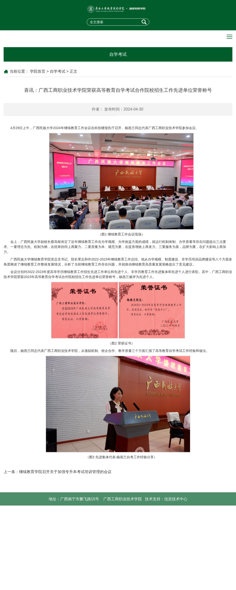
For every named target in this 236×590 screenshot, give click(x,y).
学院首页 (37, 71)
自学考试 (57, 71)
